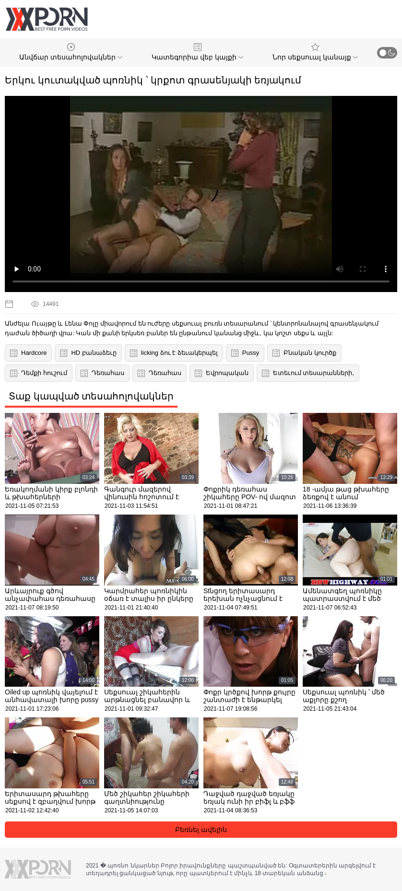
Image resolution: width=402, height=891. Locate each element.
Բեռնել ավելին (201, 829)
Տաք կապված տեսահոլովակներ (91, 396)
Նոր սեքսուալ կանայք (315, 52)
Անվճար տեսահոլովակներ (70, 52)
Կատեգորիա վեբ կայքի (197, 52)
